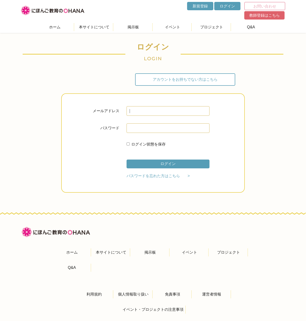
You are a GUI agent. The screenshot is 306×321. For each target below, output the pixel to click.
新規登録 (200, 6)
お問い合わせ (264, 6)
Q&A (251, 27)
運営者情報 (211, 294)
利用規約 (94, 294)
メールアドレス (106, 111)
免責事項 (172, 294)
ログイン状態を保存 (148, 144)
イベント (172, 27)
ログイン (227, 6)
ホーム (55, 27)
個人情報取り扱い (133, 294)
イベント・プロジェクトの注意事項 (153, 309)
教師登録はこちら (264, 15)
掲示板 (133, 27)
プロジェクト (211, 27)
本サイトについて (94, 27)
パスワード (109, 128)
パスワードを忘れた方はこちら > (158, 176)
